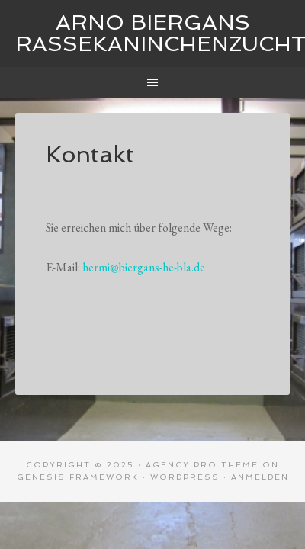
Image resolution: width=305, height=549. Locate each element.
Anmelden (260, 477)
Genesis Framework (78, 477)
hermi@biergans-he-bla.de (143, 267)
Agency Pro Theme (202, 465)
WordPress (185, 477)
